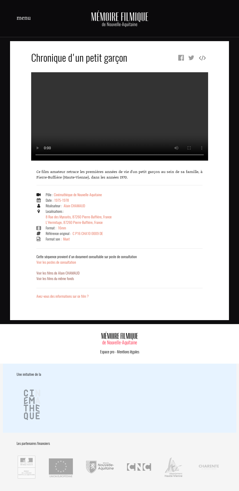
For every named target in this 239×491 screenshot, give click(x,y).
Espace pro (107, 351)
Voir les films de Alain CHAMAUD (57, 273)
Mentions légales (128, 351)
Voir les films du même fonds (55, 278)
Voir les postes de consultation (86, 259)
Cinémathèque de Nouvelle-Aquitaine (78, 194)
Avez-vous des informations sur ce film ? (62, 296)
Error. (119, 116)
